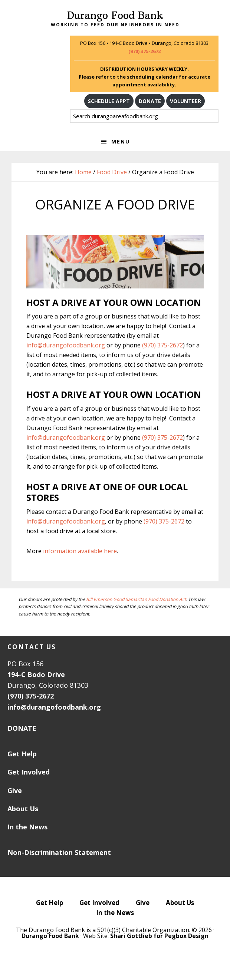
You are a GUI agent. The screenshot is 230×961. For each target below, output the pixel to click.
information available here (80, 551)
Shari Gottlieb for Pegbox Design (159, 936)
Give (14, 790)
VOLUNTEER (185, 101)
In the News (27, 826)
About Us (22, 808)
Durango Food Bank (115, 15)
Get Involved (28, 771)
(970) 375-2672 (144, 51)
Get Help (22, 753)
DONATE (150, 101)
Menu (120, 141)
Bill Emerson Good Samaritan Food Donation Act (136, 599)
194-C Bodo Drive (36, 674)
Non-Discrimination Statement (59, 852)
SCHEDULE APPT (109, 101)
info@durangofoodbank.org (65, 345)
